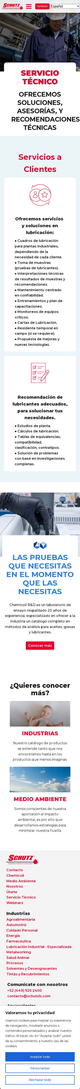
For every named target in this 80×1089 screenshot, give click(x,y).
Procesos (14, 963)
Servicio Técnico (21, 897)
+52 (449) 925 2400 (24, 991)
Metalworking (18, 952)
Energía (13, 936)
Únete (11, 892)
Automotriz (16, 925)
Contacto (42, 6)
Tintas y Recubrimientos (27, 974)
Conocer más (40, 646)
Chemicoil (15, 876)
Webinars (14, 903)
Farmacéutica (18, 941)
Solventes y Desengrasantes (31, 969)
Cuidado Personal (22, 930)
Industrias (18, 913)
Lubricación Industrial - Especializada (38, 947)
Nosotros (14, 886)
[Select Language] (64, 6)
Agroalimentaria (20, 919)
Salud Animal (17, 958)
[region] (40, 1047)
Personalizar (40, 1068)
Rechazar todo (40, 1080)
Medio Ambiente (21, 881)
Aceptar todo (40, 1057)
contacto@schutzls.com (28, 996)
